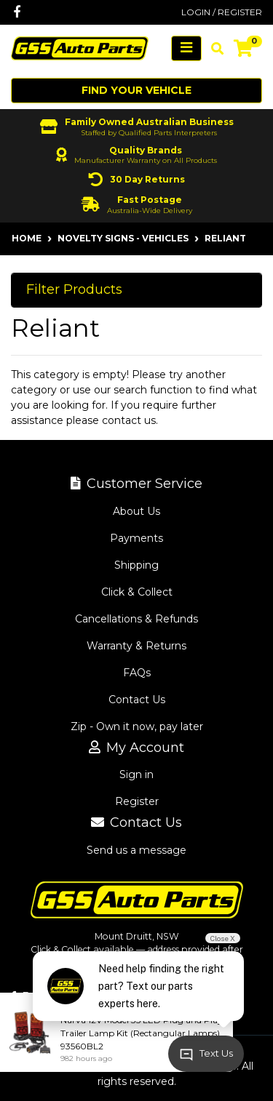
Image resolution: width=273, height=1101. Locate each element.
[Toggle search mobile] (213, 49)
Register (137, 801)
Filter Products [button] (74, 289)
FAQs (137, 672)
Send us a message (136, 850)
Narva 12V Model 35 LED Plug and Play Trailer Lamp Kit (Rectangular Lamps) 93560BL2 (141, 1033)
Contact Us (136, 699)
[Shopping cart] (243, 49)
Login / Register (221, 12)
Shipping (136, 565)
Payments (136, 538)
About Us (136, 511)
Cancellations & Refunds (136, 618)
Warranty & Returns (136, 645)
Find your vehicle (136, 90)
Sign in (136, 774)
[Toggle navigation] (186, 48)
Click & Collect (137, 591)
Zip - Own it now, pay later (137, 726)
